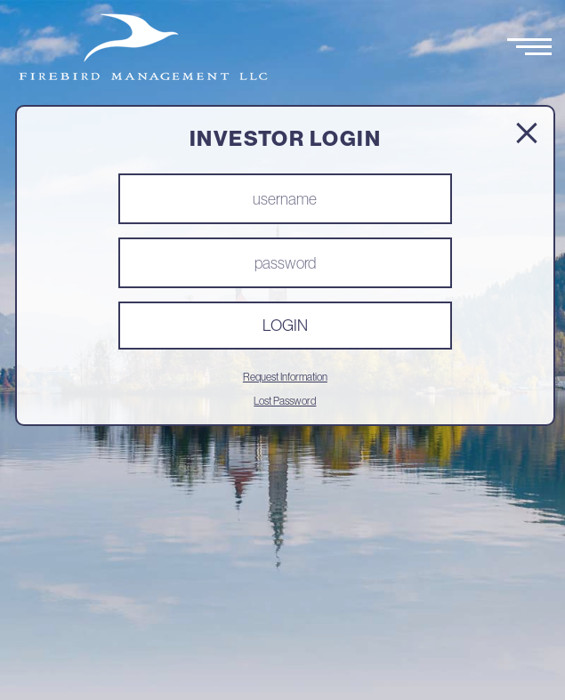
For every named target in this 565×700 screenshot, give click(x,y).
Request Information (285, 377)
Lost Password (285, 401)
